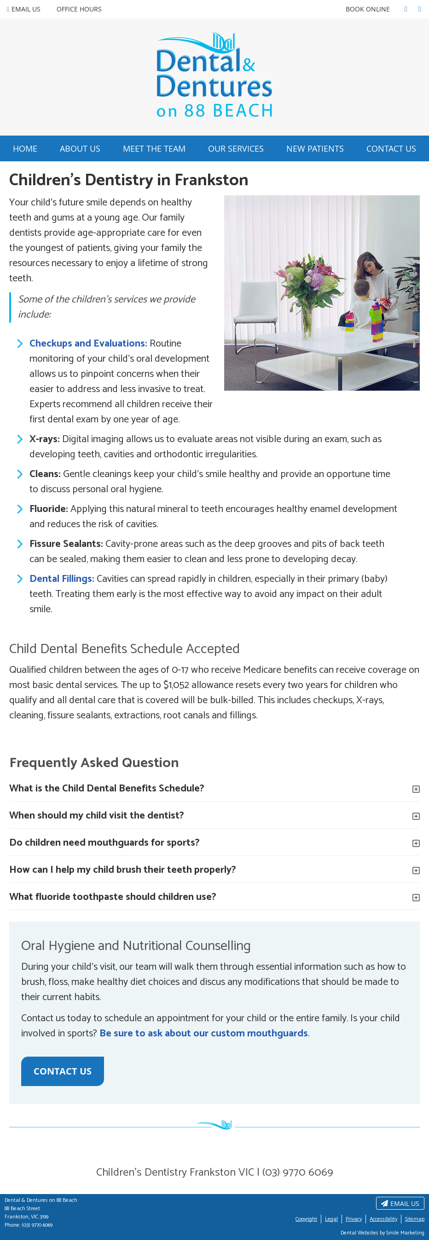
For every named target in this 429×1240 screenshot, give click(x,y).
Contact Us (391, 148)
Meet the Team (154, 148)
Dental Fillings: (61, 579)
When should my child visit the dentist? (96, 816)
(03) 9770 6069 (37, 1225)
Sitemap (414, 1219)
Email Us (24, 9)
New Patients (315, 148)
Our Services (236, 148)
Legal (331, 1219)
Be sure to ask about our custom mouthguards (203, 1033)
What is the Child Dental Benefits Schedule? (106, 788)
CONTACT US (63, 1071)
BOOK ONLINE (368, 9)
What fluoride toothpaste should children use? (112, 897)
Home (25, 148)
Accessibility (383, 1219)
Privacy (354, 1219)
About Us (80, 148)
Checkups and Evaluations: (88, 344)
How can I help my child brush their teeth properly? (122, 870)
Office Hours (79, 9)
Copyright (306, 1219)
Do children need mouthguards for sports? (104, 843)
